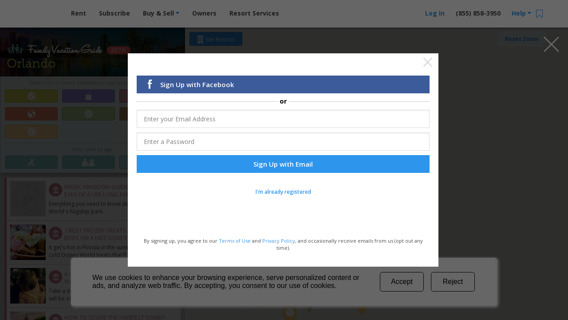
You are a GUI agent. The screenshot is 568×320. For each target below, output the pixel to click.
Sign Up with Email (283, 164)
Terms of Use (235, 240)
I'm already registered (283, 192)
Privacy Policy (278, 240)
